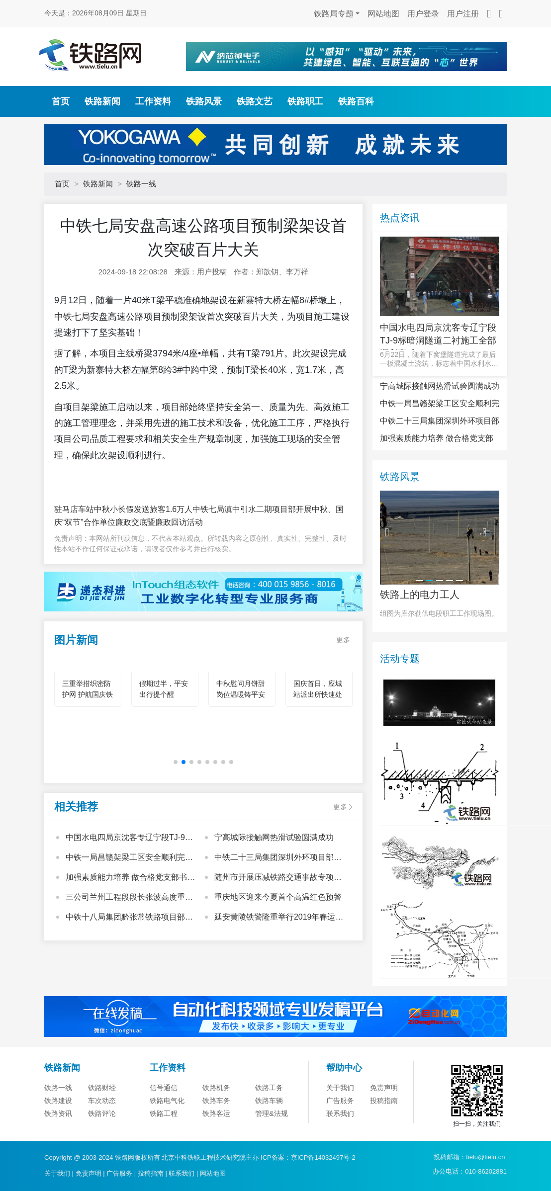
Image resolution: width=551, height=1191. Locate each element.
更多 (343, 640)
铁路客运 (216, 1113)
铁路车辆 (269, 1101)
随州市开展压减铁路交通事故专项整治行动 (278, 878)
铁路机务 (216, 1088)
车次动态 (102, 1101)
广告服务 (340, 1101)
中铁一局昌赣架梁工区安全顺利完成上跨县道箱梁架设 (129, 858)
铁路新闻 (102, 101)
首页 (61, 101)
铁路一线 (141, 183)
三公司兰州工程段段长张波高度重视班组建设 (129, 898)
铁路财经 (102, 1088)
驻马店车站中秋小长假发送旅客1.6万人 (123, 509)
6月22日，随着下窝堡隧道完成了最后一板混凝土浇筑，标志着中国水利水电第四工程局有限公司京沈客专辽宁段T (439, 359)
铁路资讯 (58, 1113)
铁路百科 (356, 101)
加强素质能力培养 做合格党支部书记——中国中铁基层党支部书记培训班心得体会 (130, 878)
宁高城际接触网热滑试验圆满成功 (274, 837)
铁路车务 (216, 1101)
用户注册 (463, 13)
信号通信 (164, 1088)
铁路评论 (102, 1113)
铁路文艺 (255, 101)
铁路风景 (204, 101)
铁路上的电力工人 (419, 594)
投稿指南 (384, 1101)
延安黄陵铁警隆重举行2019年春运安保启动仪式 (279, 918)
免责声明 (384, 1088)
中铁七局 (72, 317)
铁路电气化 (167, 1101)
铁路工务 (269, 1088)
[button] (176, 762)
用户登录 (423, 13)
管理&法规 (271, 1113)
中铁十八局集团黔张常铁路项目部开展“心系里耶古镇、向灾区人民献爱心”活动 (129, 918)
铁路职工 (305, 101)
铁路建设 (58, 1101)
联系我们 (340, 1113)
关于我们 (340, 1088)
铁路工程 (164, 1113)
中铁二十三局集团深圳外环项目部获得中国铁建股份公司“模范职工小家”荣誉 (280, 858)
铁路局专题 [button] (334, 13)
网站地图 (383, 13)
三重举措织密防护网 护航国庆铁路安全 (87, 694)
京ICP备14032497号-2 (323, 1157)
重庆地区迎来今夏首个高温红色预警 (278, 897)
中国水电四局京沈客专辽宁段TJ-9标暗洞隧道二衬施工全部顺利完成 (129, 838)
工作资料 (153, 101)
